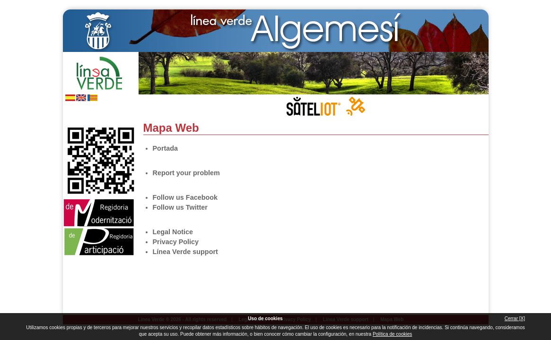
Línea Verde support (185, 251)
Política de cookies (392, 334)
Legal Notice (173, 232)
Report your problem (186, 173)
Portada (165, 148)
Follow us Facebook (71, 112)
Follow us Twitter (86, 112)
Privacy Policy (176, 242)
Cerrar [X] (515, 318)
